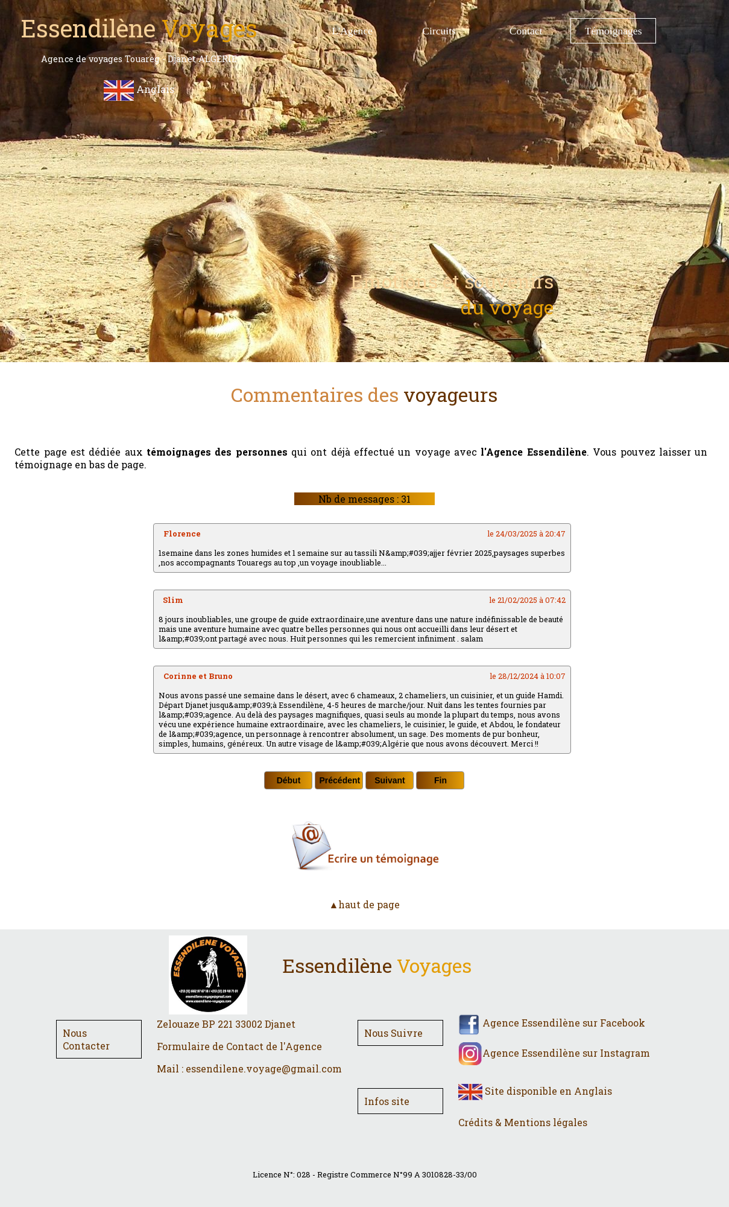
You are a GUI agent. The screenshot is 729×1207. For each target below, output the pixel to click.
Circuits (439, 31)
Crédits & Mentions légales (522, 1122)
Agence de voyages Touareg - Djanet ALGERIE (139, 59)
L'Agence (352, 31)
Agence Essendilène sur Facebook (551, 1022)
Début (289, 780)
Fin (440, 780)
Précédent (339, 780)
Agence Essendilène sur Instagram (554, 1052)
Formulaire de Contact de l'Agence (239, 1046)
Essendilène (377, 965)
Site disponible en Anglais (535, 1090)
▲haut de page (364, 904)
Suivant (389, 780)
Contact (526, 31)
